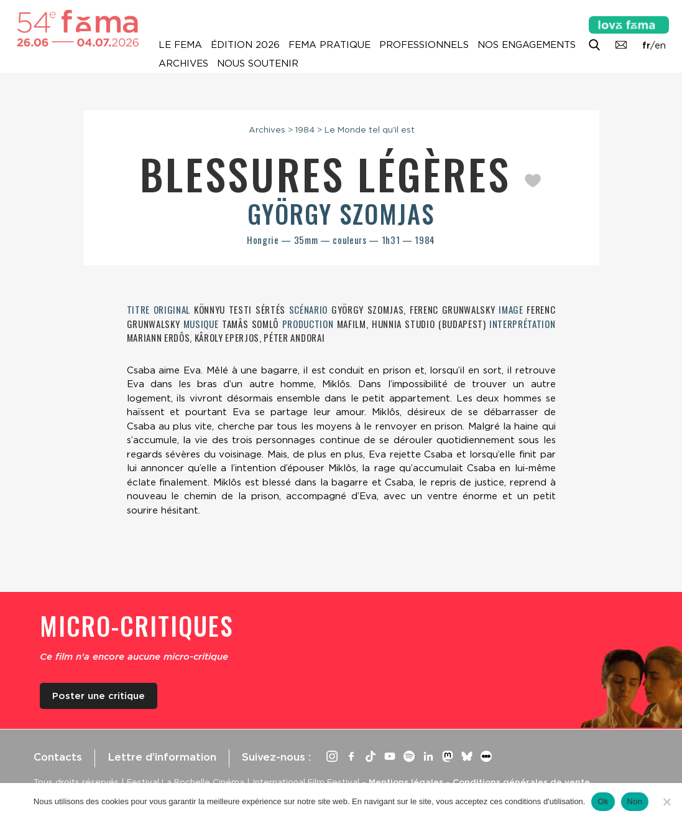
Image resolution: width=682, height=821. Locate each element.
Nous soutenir (257, 63)
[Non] (666, 801)
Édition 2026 (245, 44)
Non (635, 801)
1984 (305, 129)
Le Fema (180, 44)
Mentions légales (406, 782)
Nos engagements (526, 44)
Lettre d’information (162, 757)
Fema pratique (329, 44)
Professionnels (424, 44)
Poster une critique (98, 695)
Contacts (58, 757)
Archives (183, 63)
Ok (602, 801)
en (660, 45)
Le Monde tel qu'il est (370, 129)
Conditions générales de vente (521, 782)
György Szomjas (341, 213)
